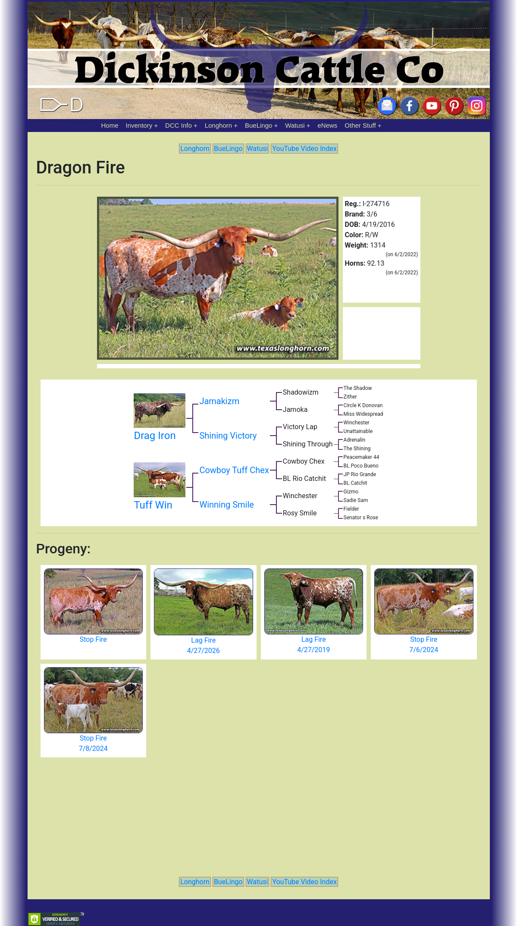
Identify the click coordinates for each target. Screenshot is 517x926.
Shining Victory (228, 435)
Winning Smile (226, 504)
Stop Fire (93, 639)
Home (110, 125)
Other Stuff (360, 125)
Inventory (138, 125)
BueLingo (258, 125)
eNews (328, 125)
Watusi (294, 125)
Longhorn (218, 125)
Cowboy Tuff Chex (234, 470)
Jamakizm (219, 401)
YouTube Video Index (304, 148)
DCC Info (178, 125)
